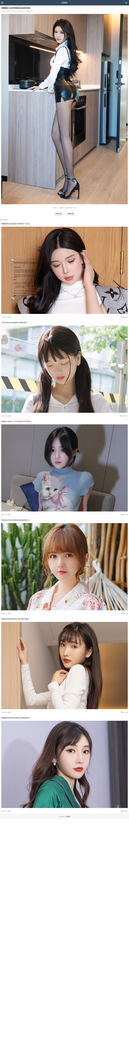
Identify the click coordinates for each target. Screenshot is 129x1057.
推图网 (64, 3)
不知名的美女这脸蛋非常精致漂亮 (14, 323)
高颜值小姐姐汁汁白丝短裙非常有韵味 (16, 421)
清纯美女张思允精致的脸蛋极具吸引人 (16, 520)
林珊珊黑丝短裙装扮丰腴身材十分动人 (16, 224)
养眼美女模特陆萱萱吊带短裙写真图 (15, 619)
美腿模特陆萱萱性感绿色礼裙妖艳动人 (16, 718)
